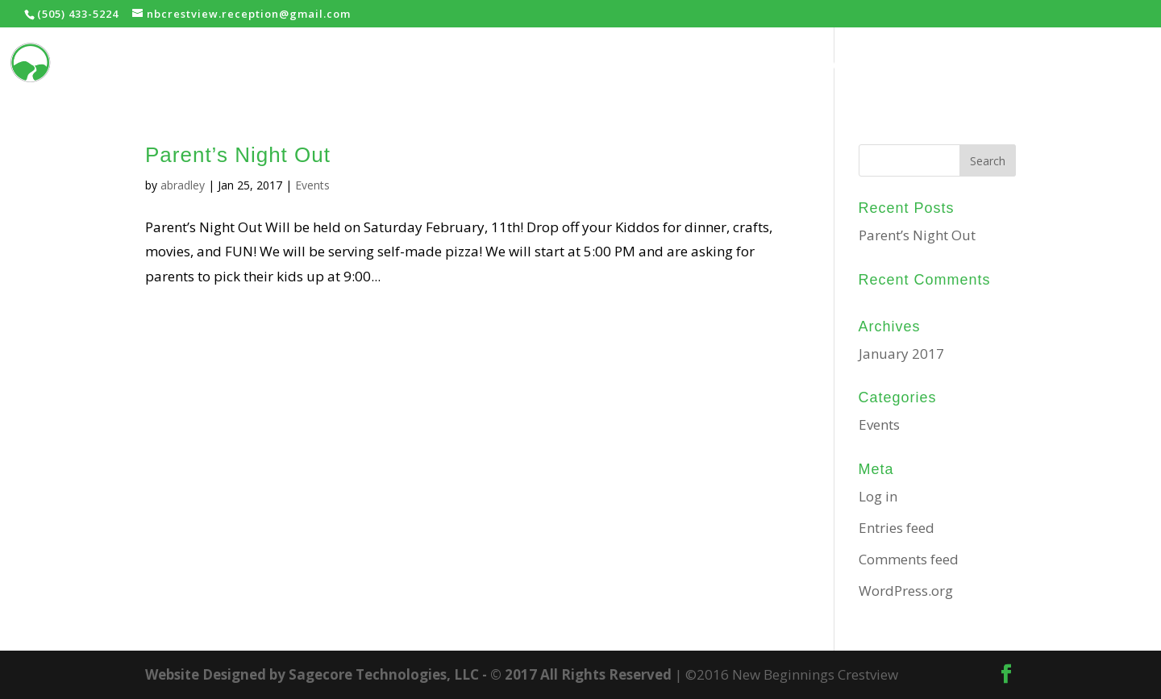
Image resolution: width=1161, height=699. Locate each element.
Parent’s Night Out (238, 155)
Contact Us (1086, 65)
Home (779, 65)
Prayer (984, 65)
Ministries (872, 65)
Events (312, 185)
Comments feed (909, 559)
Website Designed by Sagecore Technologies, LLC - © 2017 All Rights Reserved (408, 674)
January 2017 (901, 353)
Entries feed (896, 527)
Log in (878, 496)
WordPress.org (906, 590)
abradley (182, 185)
